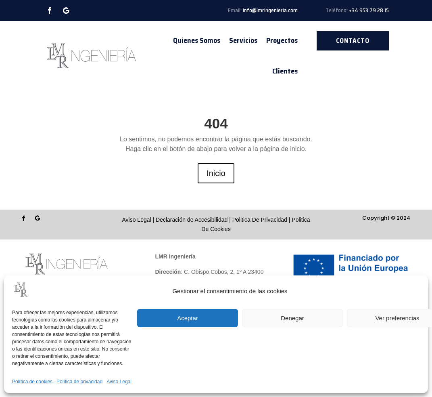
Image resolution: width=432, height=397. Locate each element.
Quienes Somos (196, 40)
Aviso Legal (118, 381)
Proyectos (282, 40)
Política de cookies (32, 381)
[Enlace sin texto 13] (91, 56)
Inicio (216, 173)
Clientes (285, 71)
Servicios (243, 40)
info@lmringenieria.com (270, 10)
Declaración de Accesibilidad (191, 219)
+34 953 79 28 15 (369, 10)
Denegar (292, 318)
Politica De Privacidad (259, 219)
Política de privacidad (79, 381)
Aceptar (187, 318)
